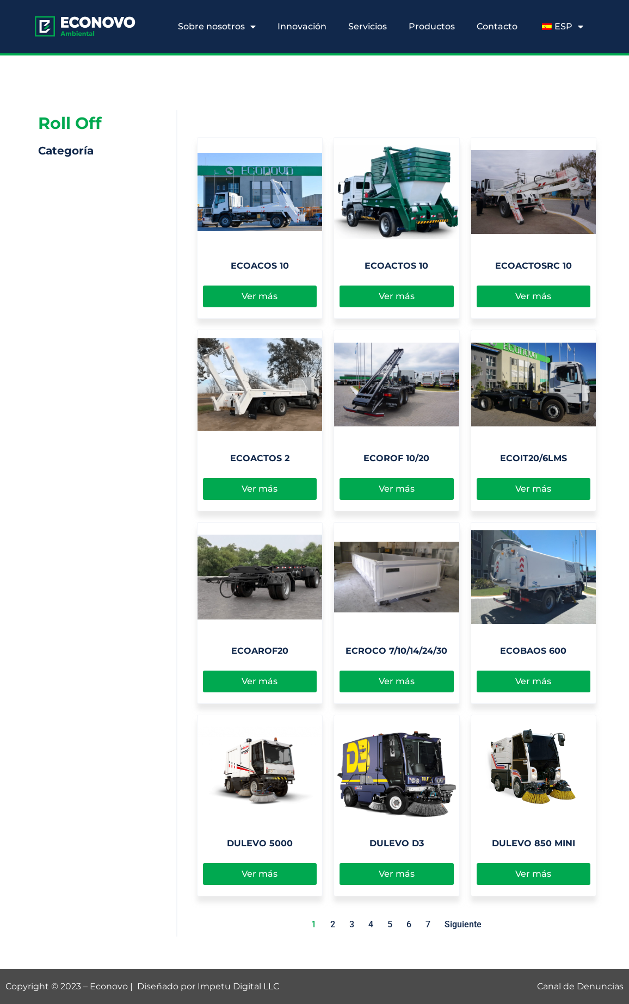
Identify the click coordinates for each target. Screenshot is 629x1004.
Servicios (367, 26)
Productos (432, 26)
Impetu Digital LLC (238, 986)
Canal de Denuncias (580, 986)
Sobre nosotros (217, 26)
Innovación (302, 26)
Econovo (109, 986)
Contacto (497, 26)
